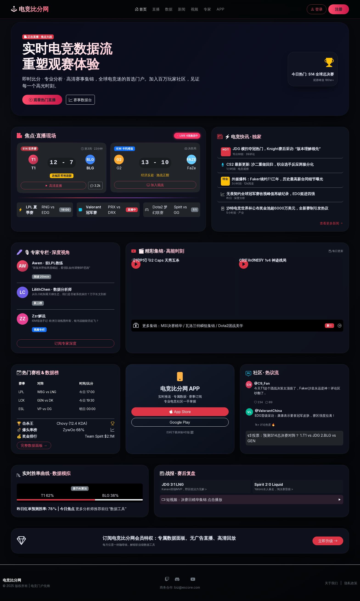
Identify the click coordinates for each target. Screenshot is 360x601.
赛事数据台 (80, 100)
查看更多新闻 (331, 223)
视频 (194, 9)
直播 (156, 9)
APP (220, 9)
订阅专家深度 (65, 343)
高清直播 (53, 185)
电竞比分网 (30, 9)
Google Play (180, 422)
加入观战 (155, 185)
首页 (141, 9)
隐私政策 (350, 583)
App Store (180, 411)
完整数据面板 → (34, 445)
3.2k (95, 185)
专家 (207, 9)
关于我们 (331, 583)
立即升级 (328, 541)
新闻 (181, 9)
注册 (338, 9)
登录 (317, 9)
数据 (168, 9)
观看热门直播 (42, 100)
